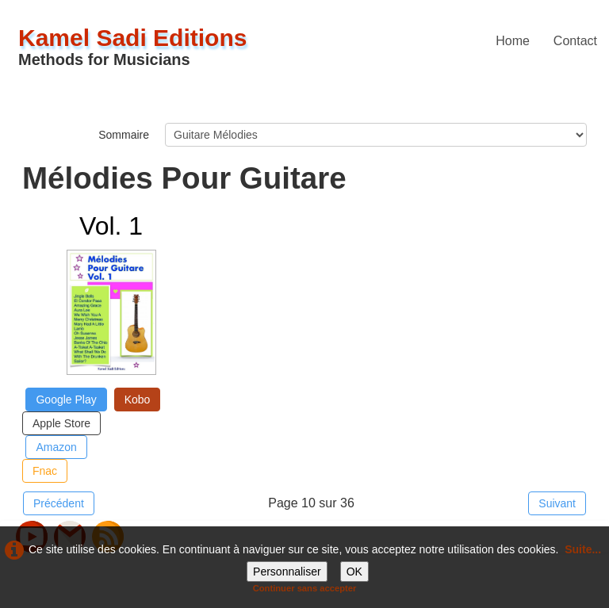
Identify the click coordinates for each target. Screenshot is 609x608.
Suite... (583, 549)
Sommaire (123, 134)
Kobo (137, 399)
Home (513, 41)
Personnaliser (287, 571)
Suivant (557, 503)
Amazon (56, 447)
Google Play (66, 399)
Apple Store (61, 423)
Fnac (45, 471)
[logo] (138, 46)
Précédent (58, 503)
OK (354, 571)
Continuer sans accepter (305, 588)
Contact (575, 41)
